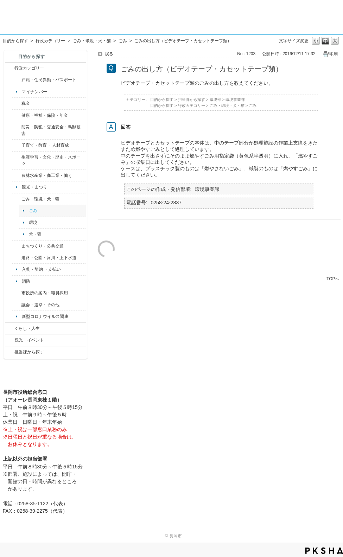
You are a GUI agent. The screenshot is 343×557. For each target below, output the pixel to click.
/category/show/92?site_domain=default (17, 103)
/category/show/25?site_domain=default (17, 130)
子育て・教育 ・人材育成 (45, 145)
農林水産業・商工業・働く (46, 175)
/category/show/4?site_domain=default (17, 115)
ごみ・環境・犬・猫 (92, 40)
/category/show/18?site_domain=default (10, 340)
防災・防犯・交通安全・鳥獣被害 (51, 130)
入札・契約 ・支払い (41, 269)
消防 (26, 281)
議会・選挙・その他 (40, 304)
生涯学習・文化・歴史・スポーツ (51, 160)
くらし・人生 (27, 328)
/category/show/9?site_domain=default (10, 352)
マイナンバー (34, 91)
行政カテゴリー (50, 40)
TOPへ (332, 278)
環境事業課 (235, 99)
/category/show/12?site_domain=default (10, 328)
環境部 (215, 99)
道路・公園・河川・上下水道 (48, 257)
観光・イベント (29, 340)
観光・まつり (34, 187)
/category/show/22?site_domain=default (17, 199)
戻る (109, 53)
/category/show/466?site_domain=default (17, 305)
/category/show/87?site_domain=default (17, 258)
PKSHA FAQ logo (324, 550)
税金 (25, 103)
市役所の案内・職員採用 (44, 292)
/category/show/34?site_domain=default (17, 175)
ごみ (123, 40)
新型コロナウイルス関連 (45, 316)
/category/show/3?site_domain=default (10, 68)
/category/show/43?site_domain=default (17, 160)
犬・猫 (35, 234)
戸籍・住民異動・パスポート (48, 79)
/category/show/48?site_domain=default (17, 145)
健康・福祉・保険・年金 (44, 115)
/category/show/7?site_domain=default (17, 80)
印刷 (333, 53)
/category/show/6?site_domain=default (17, 246)
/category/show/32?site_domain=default (17, 293)
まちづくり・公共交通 (42, 246)
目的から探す (15, 40)
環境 (33, 222)
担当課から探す (29, 352)
